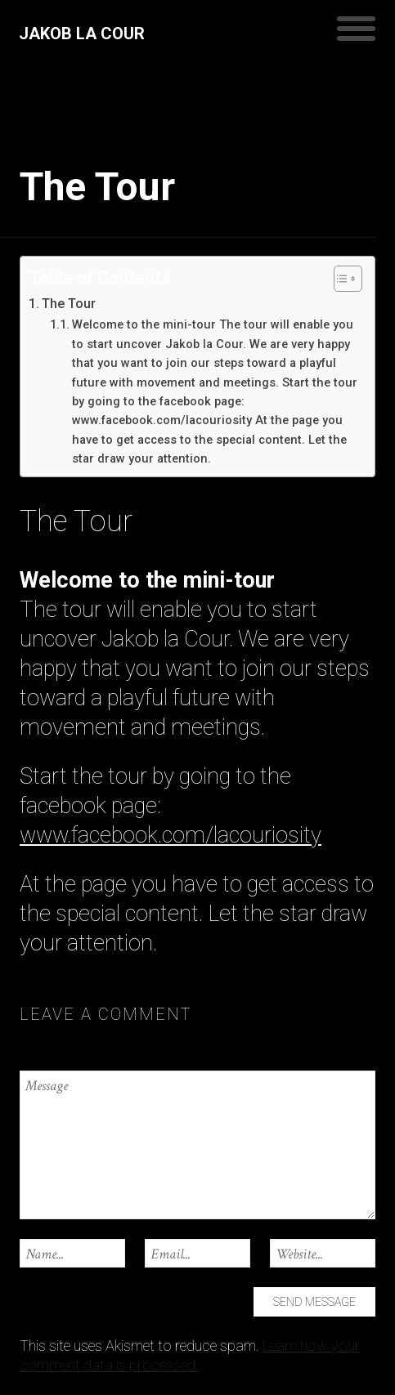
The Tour (69, 303)
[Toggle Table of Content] (339, 279)
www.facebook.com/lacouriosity (170, 835)
